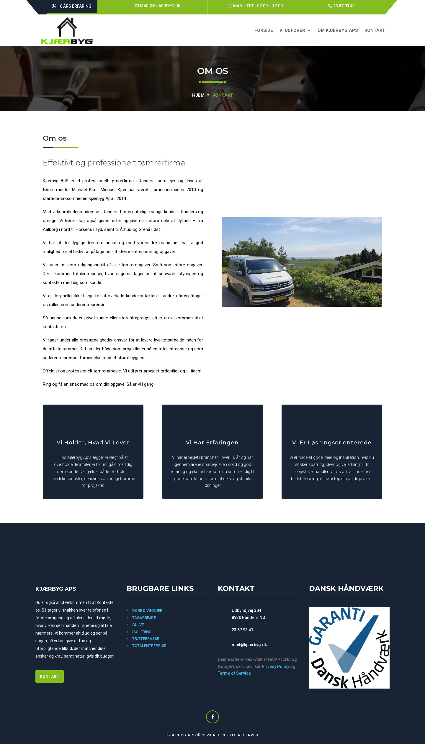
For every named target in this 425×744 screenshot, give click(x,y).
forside (263, 30)
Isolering (141, 632)
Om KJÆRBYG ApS (338, 30)
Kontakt (374, 30)
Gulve (138, 625)
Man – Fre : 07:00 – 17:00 (258, 6)
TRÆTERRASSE (145, 638)
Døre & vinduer (147, 610)
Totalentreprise (149, 645)
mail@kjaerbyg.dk (160, 6)
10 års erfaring (74, 6)
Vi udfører (292, 30)
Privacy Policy (275, 666)
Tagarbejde (144, 617)
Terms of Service (234, 673)
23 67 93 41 (344, 6)
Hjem (198, 95)
